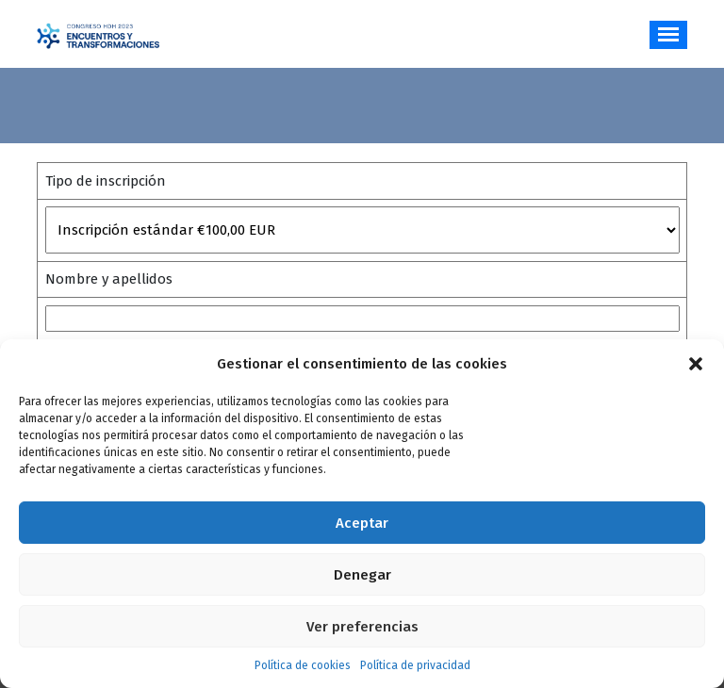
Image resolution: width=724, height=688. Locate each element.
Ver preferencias (362, 626)
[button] (695, 363)
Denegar (362, 574)
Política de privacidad (415, 665)
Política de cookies (303, 665)
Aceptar (362, 523)
